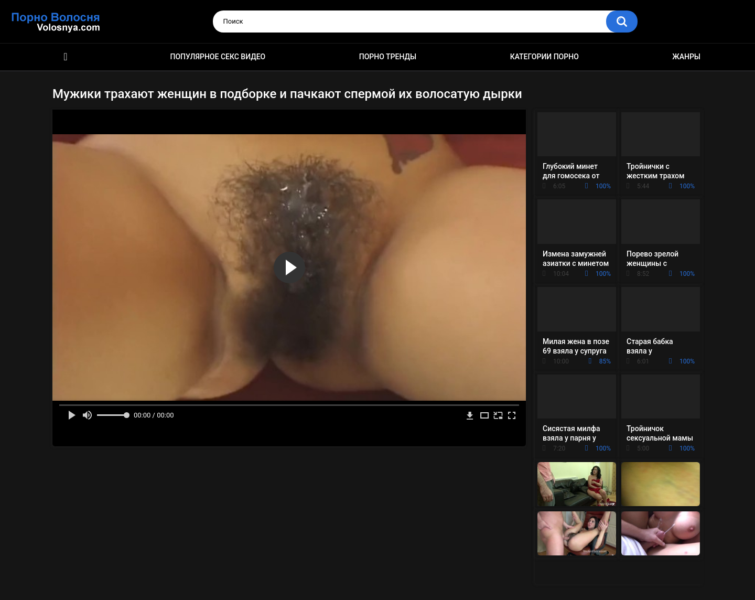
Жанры (686, 56)
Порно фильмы (65, 57)
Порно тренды (387, 56)
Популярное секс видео (218, 56)
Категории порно (544, 56)
